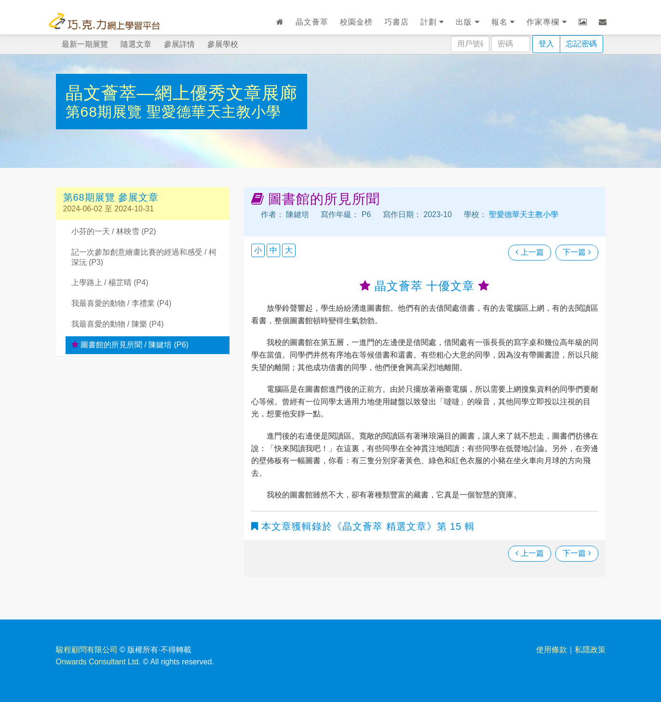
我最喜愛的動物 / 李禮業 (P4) (121, 303)
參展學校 (222, 44)
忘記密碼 (581, 44)
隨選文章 (136, 44)
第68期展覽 (106, 112)
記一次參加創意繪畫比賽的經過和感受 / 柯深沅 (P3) (143, 257)
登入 (546, 44)
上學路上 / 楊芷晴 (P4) (109, 282)
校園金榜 (356, 22)
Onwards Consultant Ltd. (98, 662)
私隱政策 (590, 650)
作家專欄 (546, 22)
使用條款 (551, 650)
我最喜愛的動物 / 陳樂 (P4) (117, 324)
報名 (503, 22)
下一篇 (577, 252)
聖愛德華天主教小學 (214, 112)
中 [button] (273, 250)
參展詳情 (179, 44)
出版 (467, 22)
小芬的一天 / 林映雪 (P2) (113, 231)
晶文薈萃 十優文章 (424, 285)
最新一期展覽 (85, 44)
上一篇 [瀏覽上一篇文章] (529, 252)
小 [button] (258, 250)
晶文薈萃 (312, 22)
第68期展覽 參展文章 (111, 197)
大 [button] (289, 250)
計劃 (432, 22)
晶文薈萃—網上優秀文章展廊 (181, 93)
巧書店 (396, 22)
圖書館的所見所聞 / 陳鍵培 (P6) (130, 345)
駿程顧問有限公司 (87, 650)
